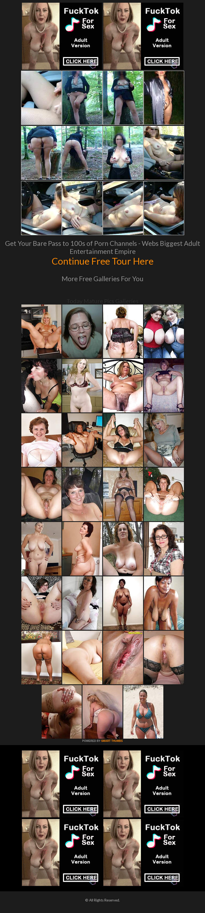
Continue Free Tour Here (102, 260)
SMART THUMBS (112, 740)
